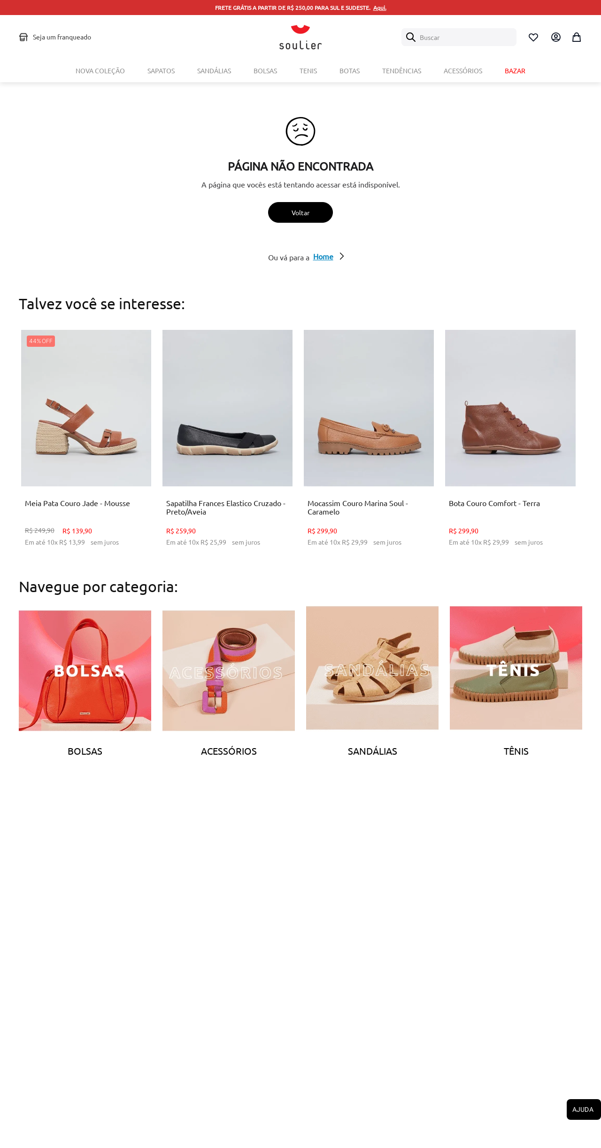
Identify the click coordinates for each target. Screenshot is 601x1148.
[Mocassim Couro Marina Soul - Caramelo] (369, 445)
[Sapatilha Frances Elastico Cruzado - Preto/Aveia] (227, 445)
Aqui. (379, 7)
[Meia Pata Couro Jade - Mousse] (86, 445)
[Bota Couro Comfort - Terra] (510, 445)
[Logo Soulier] (300, 37)
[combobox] (458, 37)
